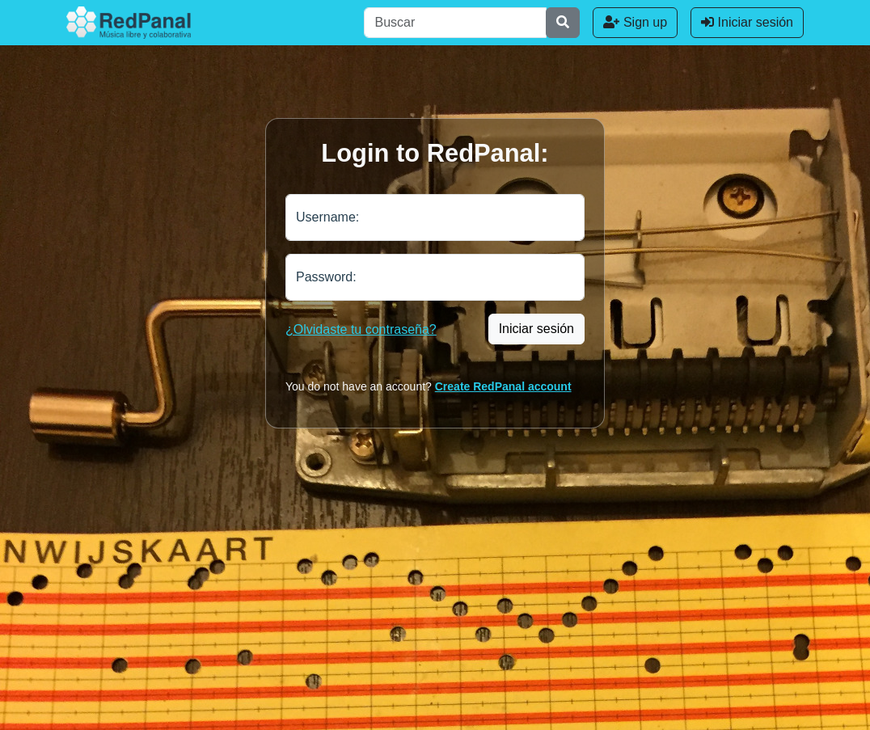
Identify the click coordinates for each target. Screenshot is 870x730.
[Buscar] (455, 22)
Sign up (635, 22)
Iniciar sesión (747, 22)
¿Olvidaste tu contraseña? (361, 329)
